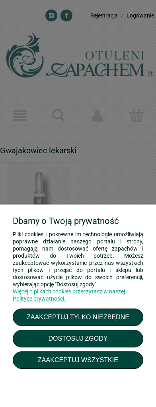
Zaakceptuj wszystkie (78, 359)
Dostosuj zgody (77, 338)
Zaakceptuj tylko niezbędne (78, 316)
